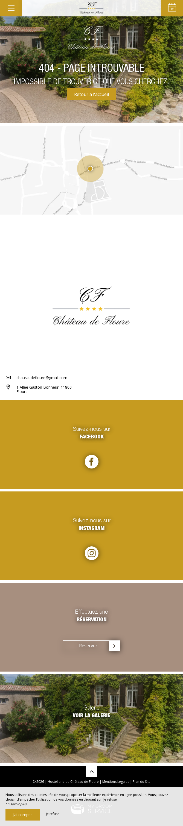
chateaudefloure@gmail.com (41, 377)
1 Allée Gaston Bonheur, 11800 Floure (44, 389)
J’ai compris (23, 814)
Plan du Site (141, 781)
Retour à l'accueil (91, 94)
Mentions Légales (115, 781)
